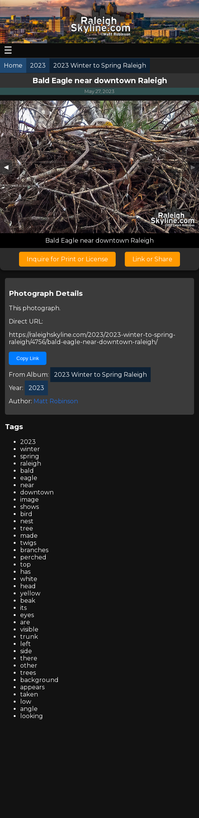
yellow (30, 593)
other (28, 665)
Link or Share (152, 259)
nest (26, 521)
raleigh (30, 463)
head (28, 586)
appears (32, 687)
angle (29, 708)
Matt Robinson (55, 401)
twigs (28, 542)
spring (29, 456)
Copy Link (27, 358)
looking (31, 716)
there (28, 658)
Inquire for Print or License (67, 259)
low (25, 701)
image (29, 499)
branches (34, 550)
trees (28, 672)
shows (29, 506)
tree (26, 528)
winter (30, 449)
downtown (37, 492)
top (25, 564)
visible (29, 629)
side (26, 651)
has (25, 571)
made (29, 535)
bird (26, 514)
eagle (28, 478)
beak (27, 600)
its (23, 607)
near (27, 485)
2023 (28, 441)
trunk (29, 636)
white (28, 579)
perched (33, 557)
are (25, 622)
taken (29, 694)
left (25, 643)
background (39, 680)
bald (27, 470)
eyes (27, 615)
